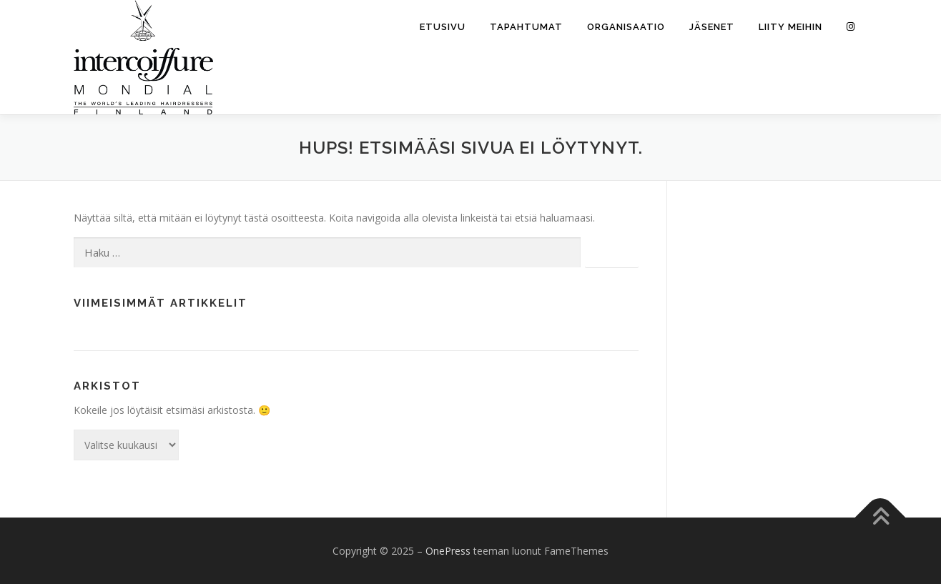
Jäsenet (711, 26)
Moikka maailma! (113, 334)
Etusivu (442, 26)
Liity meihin (790, 26)
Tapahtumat (526, 26)
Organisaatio (626, 26)
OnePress (447, 551)
